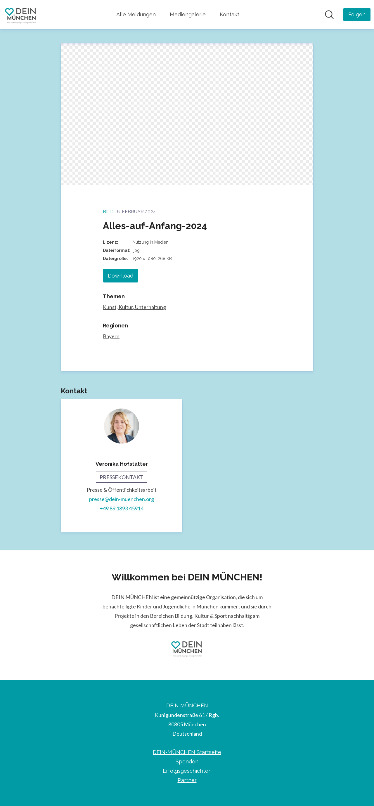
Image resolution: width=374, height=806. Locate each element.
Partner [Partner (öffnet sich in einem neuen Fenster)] (187, 780)
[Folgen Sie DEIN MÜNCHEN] (356, 14)
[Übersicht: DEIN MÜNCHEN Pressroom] (21, 15)
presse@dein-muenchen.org (121, 499)
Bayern (111, 336)
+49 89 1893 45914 (121, 508)
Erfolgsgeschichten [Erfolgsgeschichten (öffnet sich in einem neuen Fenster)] (187, 771)
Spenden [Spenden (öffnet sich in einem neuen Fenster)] (187, 761)
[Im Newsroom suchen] (329, 14)
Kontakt (229, 14)
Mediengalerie (188, 14)
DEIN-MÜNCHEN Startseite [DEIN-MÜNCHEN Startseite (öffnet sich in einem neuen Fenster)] (187, 752)
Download (120, 276)
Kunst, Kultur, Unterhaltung (134, 307)
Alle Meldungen (136, 14)
